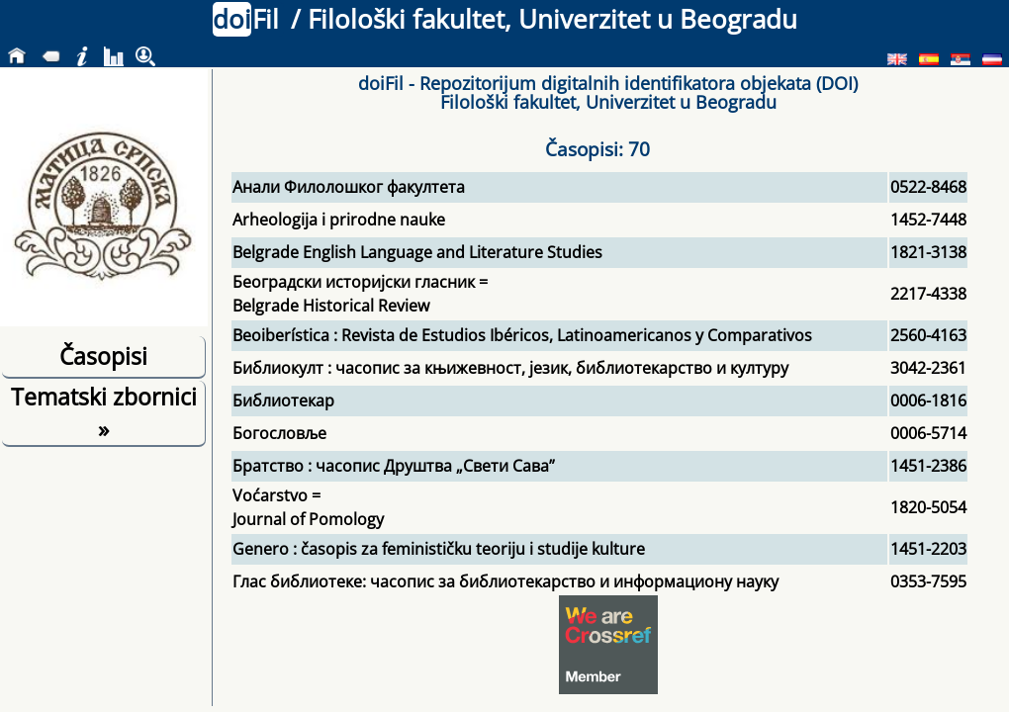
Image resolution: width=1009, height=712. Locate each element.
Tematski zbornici (104, 412)
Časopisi (103, 356)
